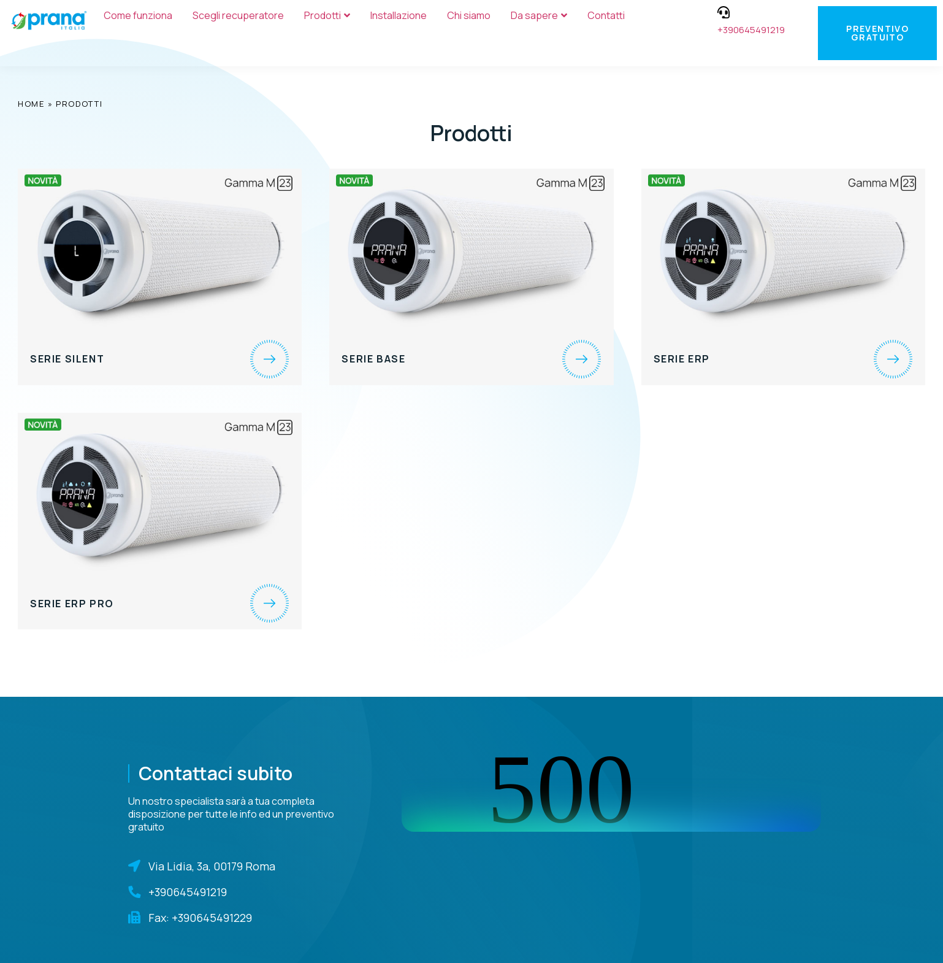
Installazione (398, 15)
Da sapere (539, 15)
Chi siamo (469, 15)
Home (31, 103)
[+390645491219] (723, 12)
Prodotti (327, 15)
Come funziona (138, 15)
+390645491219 (751, 29)
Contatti (606, 15)
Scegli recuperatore (238, 15)
